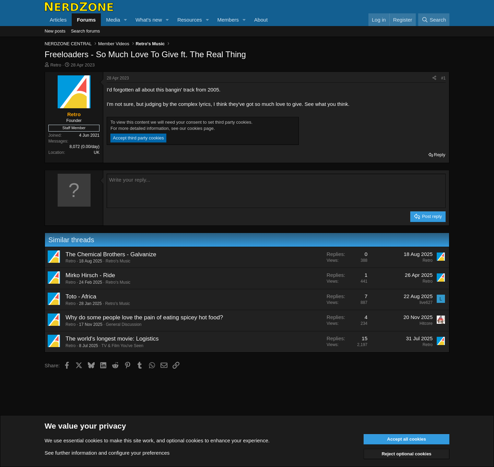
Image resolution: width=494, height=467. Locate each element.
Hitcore (426, 323)
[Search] (433, 19)
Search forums (85, 31)
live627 (426, 302)
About (261, 20)
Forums (86, 20)
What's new (149, 20)
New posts (55, 31)
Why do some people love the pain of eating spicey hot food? (144, 317)
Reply (439, 154)
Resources (189, 20)
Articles (58, 20)
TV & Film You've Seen (122, 345)
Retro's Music (118, 261)
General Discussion (123, 324)
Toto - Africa (81, 296)
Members (228, 20)
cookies (94, 440)
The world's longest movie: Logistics (112, 338)
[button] (125, 19)
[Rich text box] (276, 191)
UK (96, 152)
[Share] (434, 78)
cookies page (200, 128)
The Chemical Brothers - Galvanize (111, 254)
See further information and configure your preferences (107, 453)
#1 (443, 78)
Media (113, 20)
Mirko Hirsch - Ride (90, 275)
